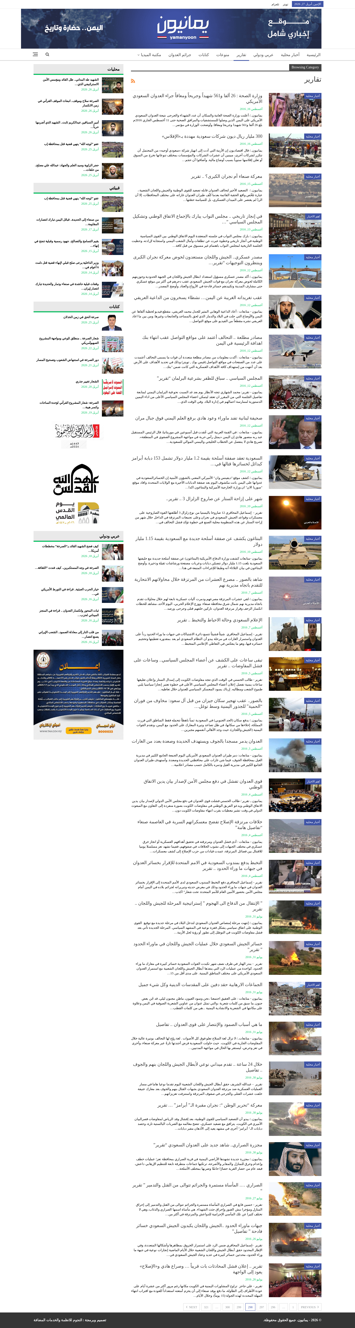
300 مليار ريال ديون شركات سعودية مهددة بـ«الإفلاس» (212, 136)
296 (273, 1307)
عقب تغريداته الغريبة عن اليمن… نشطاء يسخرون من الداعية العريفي (198, 297)
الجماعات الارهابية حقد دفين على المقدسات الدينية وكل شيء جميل (200, 984)
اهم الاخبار (313, 216)
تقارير (241, 55)
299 (239, 1307)
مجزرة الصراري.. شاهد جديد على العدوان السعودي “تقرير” (207, 1144)
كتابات (204, 55)
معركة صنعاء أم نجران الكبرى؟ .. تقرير (226, 176)
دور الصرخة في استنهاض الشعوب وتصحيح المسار (67, 360)
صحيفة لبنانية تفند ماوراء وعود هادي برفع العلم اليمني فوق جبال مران (199, 418)
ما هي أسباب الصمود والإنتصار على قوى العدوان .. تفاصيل (209, 1024)
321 (206, 1307)
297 (261, 1307)
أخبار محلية (290, 55)
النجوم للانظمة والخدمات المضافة (58, 1320)
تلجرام (275, 4)
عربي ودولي (263, 55)
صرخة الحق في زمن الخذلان (81, 317)
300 (227, 1307)
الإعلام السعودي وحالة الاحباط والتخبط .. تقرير (219, 619)
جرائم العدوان (179, 55)
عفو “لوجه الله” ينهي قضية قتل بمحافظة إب (71, 144)
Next (191, 1307)
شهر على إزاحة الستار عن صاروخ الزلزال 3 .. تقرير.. (214, 498)
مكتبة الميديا (151, 55)
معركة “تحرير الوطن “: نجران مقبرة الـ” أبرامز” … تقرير (209, 1105)
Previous (310, 1307)
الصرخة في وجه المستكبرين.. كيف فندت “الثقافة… (67, 568)
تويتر (285, 4)
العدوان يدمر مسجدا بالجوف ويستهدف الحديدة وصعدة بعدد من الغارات (197, 741)
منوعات (222, 55)
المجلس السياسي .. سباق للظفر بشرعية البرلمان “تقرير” (209, 378)
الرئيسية (313, 55)
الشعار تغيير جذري (87, 381)
